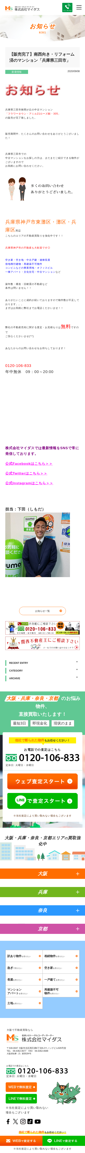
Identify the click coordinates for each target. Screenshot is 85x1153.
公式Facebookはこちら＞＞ (29, 464)
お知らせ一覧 (42, 611)
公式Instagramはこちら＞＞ (29, 483)
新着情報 (17, 71)
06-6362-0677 (19, 1051)
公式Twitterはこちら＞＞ (26, 473)
